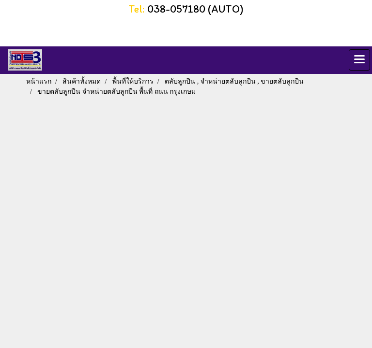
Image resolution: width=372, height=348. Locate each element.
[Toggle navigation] (359, 60)
